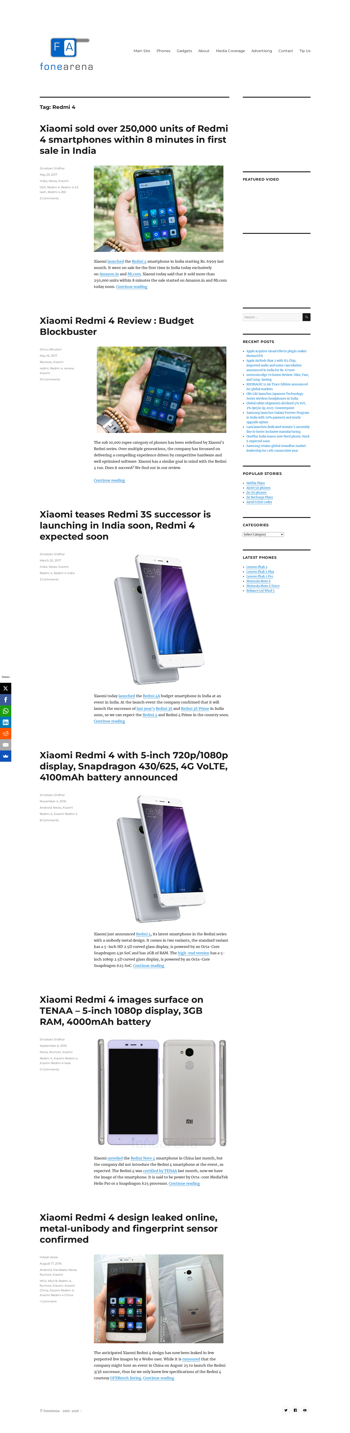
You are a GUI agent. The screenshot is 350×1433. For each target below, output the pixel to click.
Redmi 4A (151, 696)
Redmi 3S (164, 708)
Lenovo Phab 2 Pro (259, 576)
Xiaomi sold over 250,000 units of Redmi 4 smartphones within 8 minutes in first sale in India (134, 139)
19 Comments (50, 379)
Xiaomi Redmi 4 (66, 814)
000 (43, 187)
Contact (285, 51)
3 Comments (49, 198)
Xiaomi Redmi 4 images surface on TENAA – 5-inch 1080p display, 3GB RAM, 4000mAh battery (122, 1010)
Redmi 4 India (64, 573)
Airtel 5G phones (258, 488)
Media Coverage (230, 51)
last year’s (146, 708)
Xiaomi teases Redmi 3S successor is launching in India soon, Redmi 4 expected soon (125, 525)
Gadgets (184, 51)
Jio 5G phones (256, 493)
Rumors (55, 1052)
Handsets (60, 1270)
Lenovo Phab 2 (256, 567)
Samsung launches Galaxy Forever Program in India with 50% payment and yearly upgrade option (277, 417)
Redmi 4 (139, 261)
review (69, 368)
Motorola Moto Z (258, 581)
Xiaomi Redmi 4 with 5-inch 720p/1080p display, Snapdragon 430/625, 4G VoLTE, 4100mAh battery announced (134, 766)
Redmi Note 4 (143, 1158)
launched (115, 261)
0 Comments (49, 1069)
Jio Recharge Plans (259, 497)
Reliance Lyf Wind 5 (260, 591)
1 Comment (48, 1301)
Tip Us (305, 51)
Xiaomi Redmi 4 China (56, 1295)
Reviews (46, 362)
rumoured (191, 1359)
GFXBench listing (125, 1378)
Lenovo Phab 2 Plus (260, 572)
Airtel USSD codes (259, 502)
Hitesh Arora (49, 1257)
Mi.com (134, 274)
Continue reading (131, 286)
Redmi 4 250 (57, 192)
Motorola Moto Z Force (263, 586)
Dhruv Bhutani (51, 349)
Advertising (261, 51)
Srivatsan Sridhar (52, 168)
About (204, 51)
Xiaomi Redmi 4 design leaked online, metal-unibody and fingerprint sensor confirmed (129, 1228)
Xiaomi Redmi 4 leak (55, 1063)
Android (46, 807)
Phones (163, 51)
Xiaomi (63, 181)
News (53, 181)
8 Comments (49, 820)
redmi (44, 368)
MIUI (43, 1281)
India (43, 181)
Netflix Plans (255, 483)
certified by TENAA (160, 1170)
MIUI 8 (52, 1281)
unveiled (115, 1158)
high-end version (193, 953)
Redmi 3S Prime (195, 708)
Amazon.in (109, 274)
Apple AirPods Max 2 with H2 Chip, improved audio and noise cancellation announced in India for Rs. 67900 (274, 365)
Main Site (142, 51)
